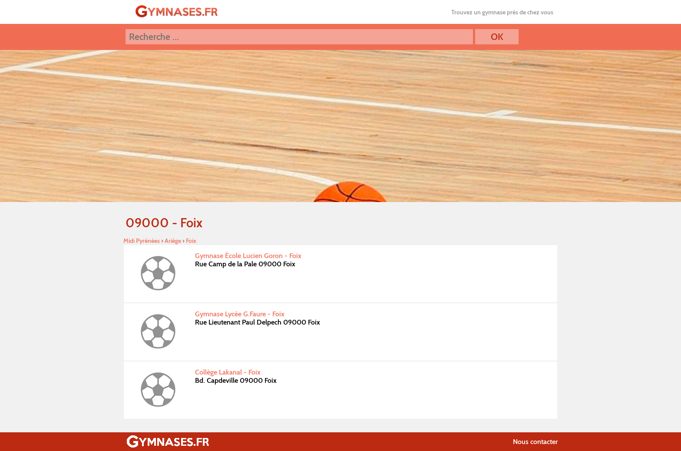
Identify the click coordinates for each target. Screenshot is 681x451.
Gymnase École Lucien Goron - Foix (248, 256)
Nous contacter (535, 442)
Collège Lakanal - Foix (228, 372)
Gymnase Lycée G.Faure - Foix (239, 314)
